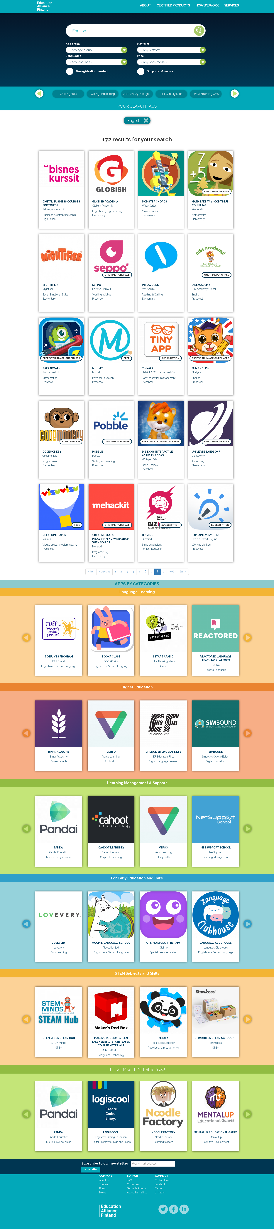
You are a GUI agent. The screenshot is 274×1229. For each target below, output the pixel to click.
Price (140, 55)
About (145, 5)
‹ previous (104, 571)
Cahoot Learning (111, 847)
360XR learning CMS (206, 94)
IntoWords (150, 284)
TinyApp (147, 368)
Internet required (140, 71)
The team (104, 1184)
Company (105, 1175)
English (133, 120)
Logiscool (111, 1132)
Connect (161, 1175)
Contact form (162, 1180)
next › (172, 571)
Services (231, 5)
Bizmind (147, 535)
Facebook (160, 1184)
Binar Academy (59, 751)
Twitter (159, 1188)
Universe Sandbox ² (206, 451)
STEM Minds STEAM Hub (59, 1038)
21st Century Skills (171, 94)
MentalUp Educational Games (216, 1132)
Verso (111, 751)
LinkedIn (160, 1192)
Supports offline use (160, 71)
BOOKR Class (111, 656)
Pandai (58, 847)
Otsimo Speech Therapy (163, 942)
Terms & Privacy (136, 1188)
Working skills (68, 94)
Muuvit (97, 368)
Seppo (96, 284)
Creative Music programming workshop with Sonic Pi (110, 539)
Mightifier (50, 284)
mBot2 (163, 1038)
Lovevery (59, 942)
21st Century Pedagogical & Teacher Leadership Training (138, 94)
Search (199, 31)
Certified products (173, 5)
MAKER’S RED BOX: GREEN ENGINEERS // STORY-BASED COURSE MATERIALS (111, 1042)
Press (102, 1188)
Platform (143, 43)
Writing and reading (103, 94)
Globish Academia (105, 201)
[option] (137, 94)
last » (183, 571)
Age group (73, 43)
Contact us (133, 1184)
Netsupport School (216, 847)
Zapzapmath (51, 368)
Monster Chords (154, 201)
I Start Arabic (163, 656)
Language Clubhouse (216, 942)
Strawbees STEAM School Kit (215, 1038)
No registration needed (92, 71)
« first (91, 571)
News (102, 1192)
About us (104, 1180)
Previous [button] (39, 93)
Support (133, 1175)
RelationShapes (54, 535)
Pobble (97, 451)
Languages (73, 55)
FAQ (129, 1180)
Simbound (216, 751)
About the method (137, 1192)
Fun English (200, 368)
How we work (207, 5)
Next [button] (235, 93)
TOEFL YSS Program (59, 656)
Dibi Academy (201, 284)
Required (69, 71)
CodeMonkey (52, 451)
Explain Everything (206, 535)
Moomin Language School (111, 942)
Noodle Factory (163, 1132)
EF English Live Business (163, 751)
